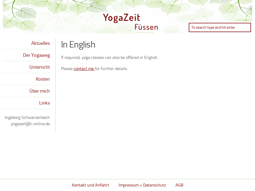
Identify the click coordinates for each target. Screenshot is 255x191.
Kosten (43, 79)
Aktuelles (40, 43)
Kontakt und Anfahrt (90, 185)
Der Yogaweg (36, 55)
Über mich (39, 91)
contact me (84, 68)
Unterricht (39, 67)
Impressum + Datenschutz (142, 185)
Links (44, 103)
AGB (179, 185)
